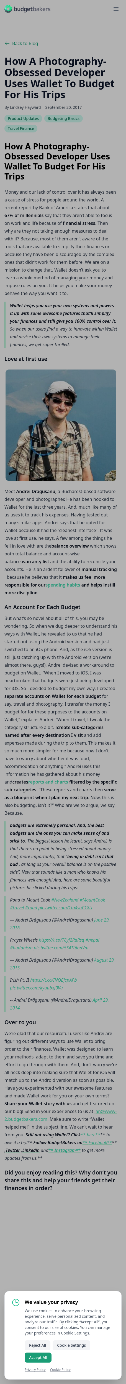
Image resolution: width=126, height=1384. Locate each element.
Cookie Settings (71, 1345)
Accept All (38, 1357)
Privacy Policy (35, 1369)
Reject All (37, 1345)
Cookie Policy (60, 1369)
